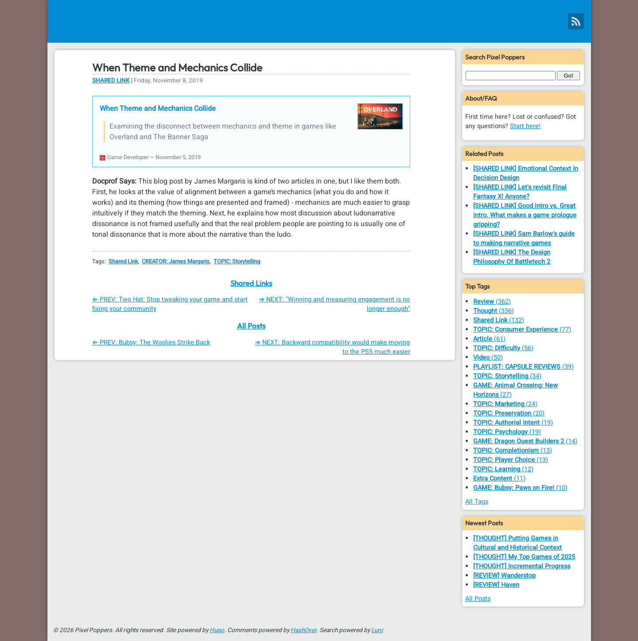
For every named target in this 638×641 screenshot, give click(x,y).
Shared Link (111, 80)
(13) (512, 450)
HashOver (303, 630)
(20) (509, 413)
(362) (492, 301)
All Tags (476, 501)
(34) (507, 376)
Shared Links (251, 283)
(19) (513, 422)
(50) (488, 357)
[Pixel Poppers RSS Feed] (576, 21)
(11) (499, 478)
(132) (498, 320)
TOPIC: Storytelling (237, 262)
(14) (525, 441)
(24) (505, 404)
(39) (523, 366)
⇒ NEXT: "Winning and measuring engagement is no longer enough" (334, 304)
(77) (522, 329)
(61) (489, 339)
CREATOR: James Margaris (176, 262)
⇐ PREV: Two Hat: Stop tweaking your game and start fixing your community (170, 304)
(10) (520, 487)
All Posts (251, 325)
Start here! (525, 126)
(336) (493, 311)
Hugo (217, 630)
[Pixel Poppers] (319, 21)
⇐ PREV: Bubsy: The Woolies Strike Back (151, 342)
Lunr (377, 630)
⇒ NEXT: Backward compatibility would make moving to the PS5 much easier (332, 347)
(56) (503, 348)
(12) (503, 469)
